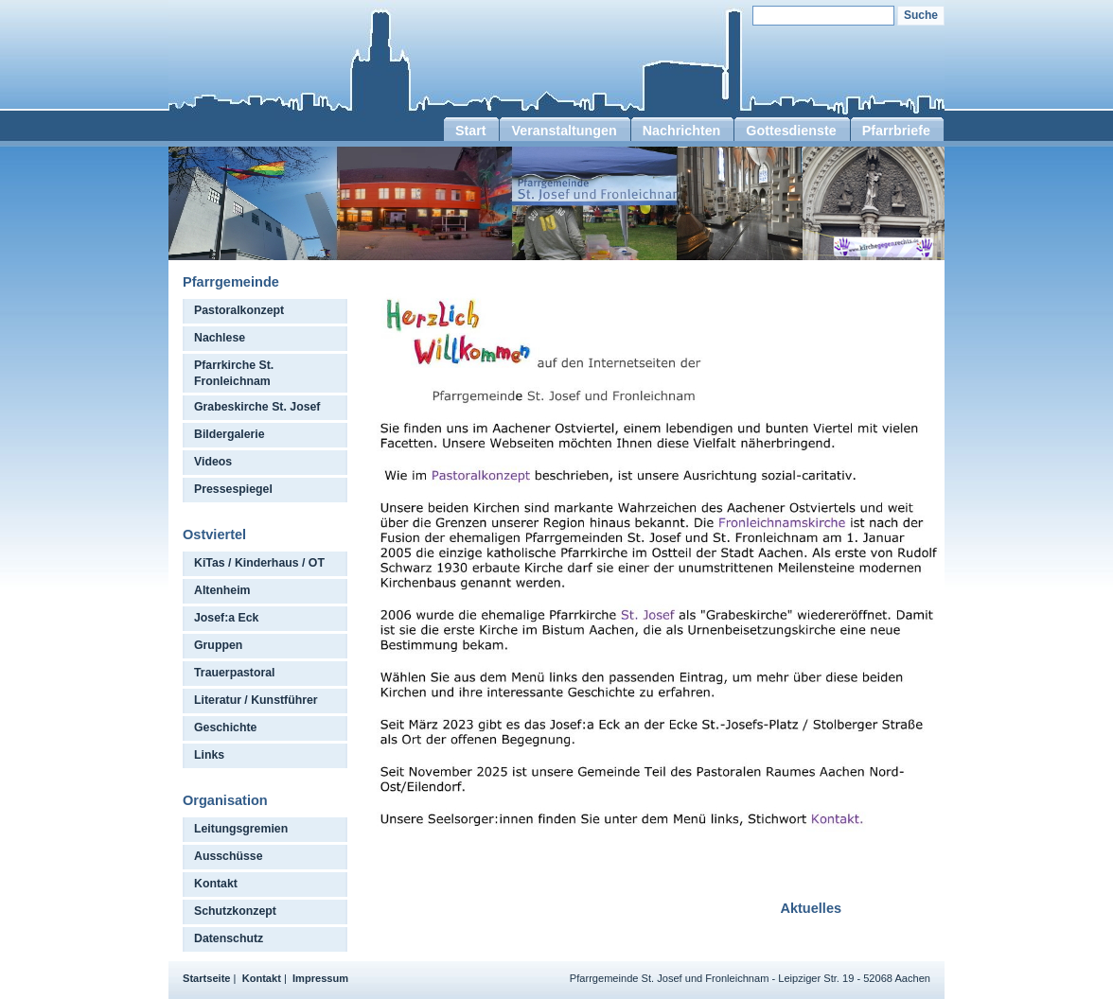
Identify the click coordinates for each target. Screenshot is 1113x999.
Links (209, 755)
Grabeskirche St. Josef (257, 406)
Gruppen (218, 645)
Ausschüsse (228, 856)
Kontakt (216, 883)
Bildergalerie (229, 434)
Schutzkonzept (235, 911)
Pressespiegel (233, 489)
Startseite (207, 978)
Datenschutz (228, 938)
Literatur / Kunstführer (256, 700)
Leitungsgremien (241, 828)
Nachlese (219, 337)
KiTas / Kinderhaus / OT (259, 563)
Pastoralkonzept (239, 310)
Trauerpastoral (234, 672)
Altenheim (222, 590)
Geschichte (225, 727)
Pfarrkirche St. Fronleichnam (234, 373)
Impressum (320, 978)
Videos (213, 461)
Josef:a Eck (226, 617)
